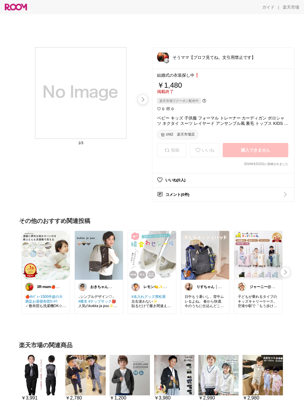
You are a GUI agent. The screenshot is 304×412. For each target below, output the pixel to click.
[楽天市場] (291, 7)
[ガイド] (268, 7)
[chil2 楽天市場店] (177, 134)
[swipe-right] (143, 99)
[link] (46, 255)
